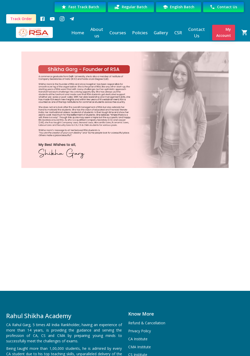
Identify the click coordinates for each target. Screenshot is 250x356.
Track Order (21, 19)
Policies (140, 33)
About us (96, 32)
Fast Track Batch (80, 7)
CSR (178, 33)
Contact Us (223, 7)
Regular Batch (131, 7)
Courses (117, 33)
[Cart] (244, 32)
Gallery (161, 33)
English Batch (178, 7)
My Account (223, 32)
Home (77, 33)
